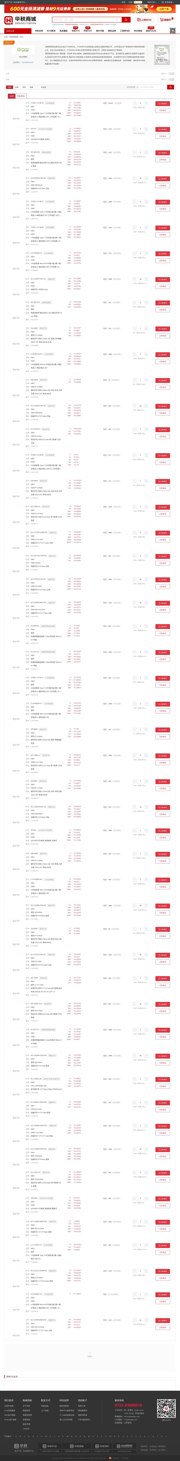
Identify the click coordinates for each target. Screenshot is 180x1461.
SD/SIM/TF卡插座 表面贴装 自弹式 (44, 841)
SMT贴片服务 (10, 1415)
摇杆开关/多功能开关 (51, 1079)
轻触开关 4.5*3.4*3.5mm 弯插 (42, 1281)
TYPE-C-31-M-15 (37, 678)
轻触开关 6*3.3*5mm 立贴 (40, 590)
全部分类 (10, 31)
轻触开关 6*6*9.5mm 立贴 (40, 416)
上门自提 (45, 1410)
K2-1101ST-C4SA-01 (38, 579)
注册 (130, 2)
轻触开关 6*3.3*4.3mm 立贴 (41, 965)
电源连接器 (46, 152)
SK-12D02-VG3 (36, 1004)
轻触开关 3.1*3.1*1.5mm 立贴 (42, 543)
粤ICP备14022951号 (98, 1458)
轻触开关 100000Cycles (39, 289)
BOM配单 (51, 31)
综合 (9, 87)
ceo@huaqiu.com (130, 1420)
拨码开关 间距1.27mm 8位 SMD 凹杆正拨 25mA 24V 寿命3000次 (46, 793)
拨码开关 (43, 328)
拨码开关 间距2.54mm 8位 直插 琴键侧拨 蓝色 (46, 741)
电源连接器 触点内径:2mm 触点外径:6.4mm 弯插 (46, 164)
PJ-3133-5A (35, 652)
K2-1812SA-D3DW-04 (39, 1271)
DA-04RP (34, 328)
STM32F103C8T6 (71, 25)
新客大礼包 (151, 31)
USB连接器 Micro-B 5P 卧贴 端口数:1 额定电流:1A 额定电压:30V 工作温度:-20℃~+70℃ (46, 265)
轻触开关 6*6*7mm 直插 (40, 1066)
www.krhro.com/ (27, 62)
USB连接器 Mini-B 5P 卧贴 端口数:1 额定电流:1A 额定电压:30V (46, 366)
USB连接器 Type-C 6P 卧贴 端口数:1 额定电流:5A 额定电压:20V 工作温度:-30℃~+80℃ (46, 214)
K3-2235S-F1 (35, 429)
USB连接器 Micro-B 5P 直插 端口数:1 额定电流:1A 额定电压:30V (46, 715)
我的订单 (152, 2)
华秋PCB (76, 31)
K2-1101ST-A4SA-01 (38, 954)
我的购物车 (82, 1410)
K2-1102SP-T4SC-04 (38, 279)
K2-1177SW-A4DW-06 (39, 532)
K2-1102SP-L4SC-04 (38, 406)
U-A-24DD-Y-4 (36, 1245)
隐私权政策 (64, 1406)
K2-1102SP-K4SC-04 (38, 807)
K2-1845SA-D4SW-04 (39, 1102)
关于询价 (26, 1406)
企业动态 (153, 1446)
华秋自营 (39, 31)
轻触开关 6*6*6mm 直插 (40, 1159)
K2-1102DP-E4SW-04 (38, 1149)
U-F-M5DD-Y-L (36, 253)
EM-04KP (34, 380)
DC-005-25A (35, 302)
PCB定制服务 (9, 1410)
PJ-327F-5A (35, 1029)
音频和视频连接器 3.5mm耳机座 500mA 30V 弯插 (46, 638)
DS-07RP (34, 929)
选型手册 (26, 1424)
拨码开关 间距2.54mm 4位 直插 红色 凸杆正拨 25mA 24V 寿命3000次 (46, 940)
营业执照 (125, 1458)
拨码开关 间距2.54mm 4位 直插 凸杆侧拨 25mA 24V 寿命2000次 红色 (46, 340)
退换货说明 (27, 1415)
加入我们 (162, 1450)
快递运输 (45, 1406)
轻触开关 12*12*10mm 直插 (41, 1232)
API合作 (26, 1429)
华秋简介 (144, 1446)
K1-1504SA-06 (36, 1079)
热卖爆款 (64, 31)
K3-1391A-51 (35, 1172)
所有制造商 (13, 37)
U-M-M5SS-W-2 (37, 354)
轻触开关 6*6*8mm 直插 (40, 916)
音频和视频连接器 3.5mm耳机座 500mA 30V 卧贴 (46, 1041)
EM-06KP (34, 481)
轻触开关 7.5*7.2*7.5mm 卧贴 (42, 1136)
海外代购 (100, 31)
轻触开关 (51, 178)
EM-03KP (34, 854)
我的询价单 (82, 1415)
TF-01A (33, 129)
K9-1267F (34, 978)
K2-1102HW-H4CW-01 (39, 1126)
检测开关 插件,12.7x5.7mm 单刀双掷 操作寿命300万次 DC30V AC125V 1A (46, 990)
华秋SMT (88, 31)
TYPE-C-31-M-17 (37, 201)
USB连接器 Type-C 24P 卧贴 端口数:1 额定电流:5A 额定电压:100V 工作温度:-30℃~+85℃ (46, 240)
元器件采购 (9, 1406)
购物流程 (26, 1410)
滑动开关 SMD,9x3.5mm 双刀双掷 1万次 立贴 (46, 441)
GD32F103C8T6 (58, 25)
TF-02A (33, 830)
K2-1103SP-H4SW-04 (38, 1320)
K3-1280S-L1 (35, 755)
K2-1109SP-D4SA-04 (38, 602)
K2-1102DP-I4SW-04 (38, 905)
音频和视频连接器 (48, 626)
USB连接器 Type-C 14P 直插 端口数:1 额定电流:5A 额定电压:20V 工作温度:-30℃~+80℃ (46, 690)
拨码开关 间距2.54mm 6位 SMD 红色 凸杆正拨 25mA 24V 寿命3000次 (46, 493)
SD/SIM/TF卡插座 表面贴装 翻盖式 (44, 1209)
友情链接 (144, 1450)
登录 (123, 2)
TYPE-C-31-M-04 (37, 227)
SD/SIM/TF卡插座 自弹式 (40, 139)
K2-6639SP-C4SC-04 (38, 178)
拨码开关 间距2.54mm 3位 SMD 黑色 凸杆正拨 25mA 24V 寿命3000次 (46, 865)
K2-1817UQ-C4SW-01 (39, 556)
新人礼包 (138, 2)
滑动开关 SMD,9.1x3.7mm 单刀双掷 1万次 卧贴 (46, 518)
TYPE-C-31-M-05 (37, 455)
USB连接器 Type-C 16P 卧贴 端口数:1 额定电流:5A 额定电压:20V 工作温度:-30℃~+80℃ (46, 115)
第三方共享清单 (66, 1420)
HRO (21, 37)
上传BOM (144, 19)
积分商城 (138, 31)
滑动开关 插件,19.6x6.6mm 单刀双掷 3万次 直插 (46, 1184)
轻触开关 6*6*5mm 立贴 (40, 188)
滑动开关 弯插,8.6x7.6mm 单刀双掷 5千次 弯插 (46, 1015)
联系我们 (162, 1446)
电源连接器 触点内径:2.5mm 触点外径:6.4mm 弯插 (46, 314)
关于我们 (153, 1450)
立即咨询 (127, 1423)
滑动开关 (45, 429)
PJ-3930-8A (35, 626)
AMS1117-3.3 (84, 25)
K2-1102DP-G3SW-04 (39, 1055)
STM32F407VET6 (96, 25)
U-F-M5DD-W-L (37, 879)
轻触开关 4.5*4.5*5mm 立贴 (41, 613)
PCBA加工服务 (10, 1420)
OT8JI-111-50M (110, 25)
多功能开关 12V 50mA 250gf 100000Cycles (46, 1089)
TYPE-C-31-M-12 (37, 103)
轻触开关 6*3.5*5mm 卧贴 (40, 1113)
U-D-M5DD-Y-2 (36, 703)
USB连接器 (50, 103)
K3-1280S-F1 (35, 507)
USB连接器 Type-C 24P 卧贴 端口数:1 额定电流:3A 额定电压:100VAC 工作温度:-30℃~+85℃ (46, 467)
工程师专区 (125, 31)
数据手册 (16, 119)
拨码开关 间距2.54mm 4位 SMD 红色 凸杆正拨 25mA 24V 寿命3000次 (46, 392)
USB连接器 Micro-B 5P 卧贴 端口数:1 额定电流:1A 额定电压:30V (46, 891)
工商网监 (114, 1458)
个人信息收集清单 (67, 1415)
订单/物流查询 (84, 1420)
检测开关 (43, 978)
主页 (6, 37)
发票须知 (26, 1420)
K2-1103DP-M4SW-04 (39, 1221)
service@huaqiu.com (132, 1416)
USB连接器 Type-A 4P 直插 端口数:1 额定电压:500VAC (46, 1257)
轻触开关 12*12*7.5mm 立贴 (41, 1330)
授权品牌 (112, 31)
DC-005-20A (35, 152)
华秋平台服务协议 (67, 1410)
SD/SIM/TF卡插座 (45, 129)
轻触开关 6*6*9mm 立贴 (40, 817)
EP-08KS (34, 781)
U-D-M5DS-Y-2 (36, 1294)
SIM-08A (34, 1198)
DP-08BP (34, 729)
